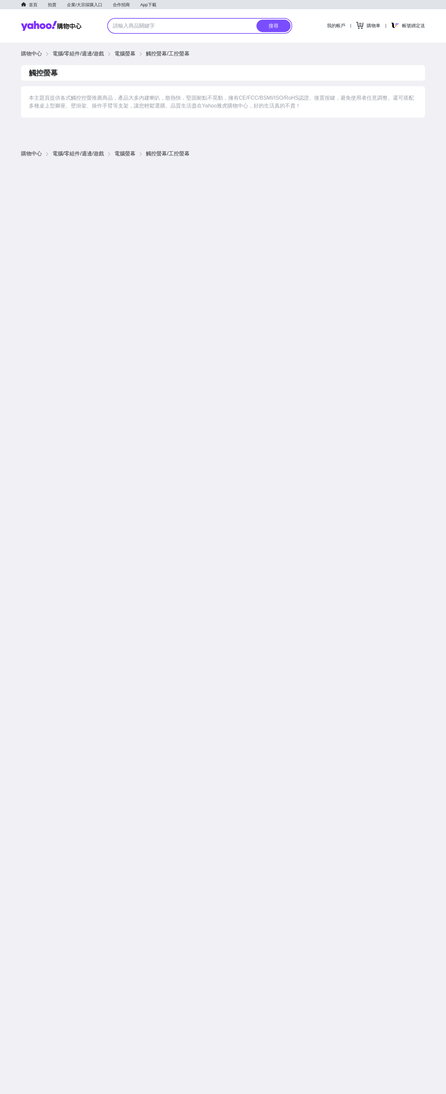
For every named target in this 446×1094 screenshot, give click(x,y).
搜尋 (273, 26)
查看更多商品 (401, 484)
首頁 (33, 5)
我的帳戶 (336, 25)
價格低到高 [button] (340, 170)
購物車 (373, 25)
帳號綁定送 (413, 25)
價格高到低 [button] (370, 170)
